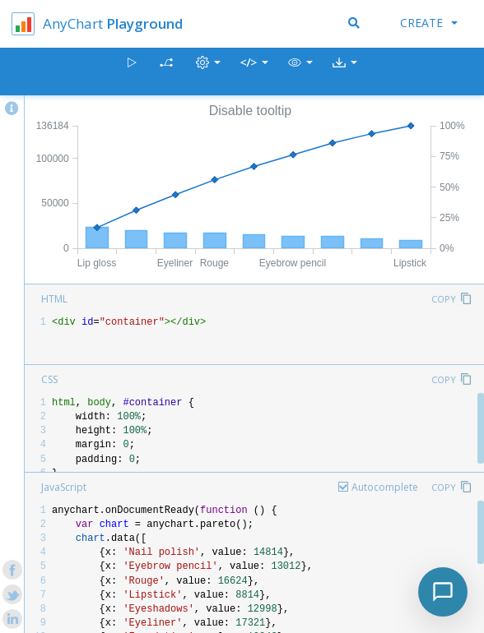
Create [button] (429, 22)
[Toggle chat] (443, 592)
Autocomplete (384, 487)
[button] (300, 72)
